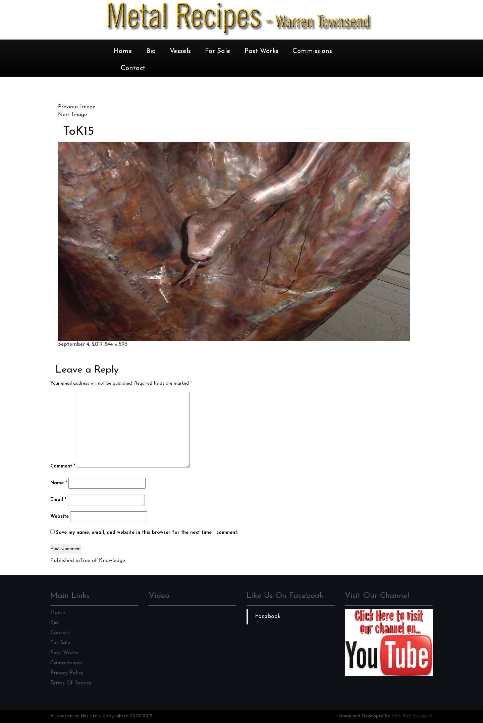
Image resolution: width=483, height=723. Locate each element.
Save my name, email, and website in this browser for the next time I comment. (147, 532)
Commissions (312, 51)
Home (123, 51)
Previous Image (76, 107)
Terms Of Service (71, 683)
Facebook (268, 616)
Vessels (180, 51)
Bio (151, 51)
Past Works (261, 51)
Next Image (72, 114)
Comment (62, 466)
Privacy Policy (67, 673)
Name (58, 483)
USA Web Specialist (412, 716)
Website (59, 516)
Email (58, 499)
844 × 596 (115, 344)
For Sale (217, 51)
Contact (133, 68)
